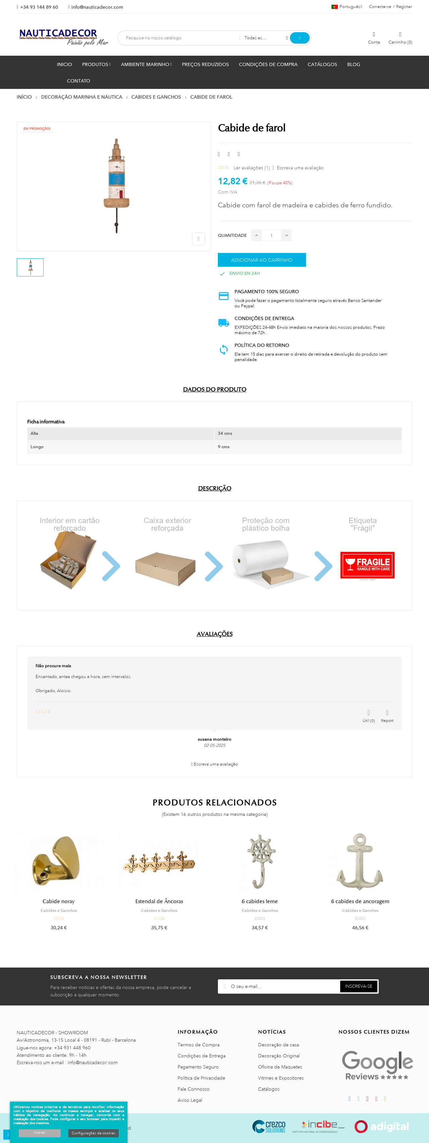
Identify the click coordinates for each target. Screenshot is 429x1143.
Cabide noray (64, 901)
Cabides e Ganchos (64, 910)
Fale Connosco (194, 1089)
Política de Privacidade (201, 1078)
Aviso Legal (190, 1100)
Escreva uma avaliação (300, 168)
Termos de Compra (199, 1045)
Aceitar (40, 1132)
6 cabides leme (265, 901)
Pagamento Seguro (198, 1067)
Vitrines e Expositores (281, 1078)
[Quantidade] (271, 235)
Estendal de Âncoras (164, 901)
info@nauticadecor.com (97, 7)
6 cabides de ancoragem (365, 901)
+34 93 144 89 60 (39, 7)
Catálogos (269, 1089)
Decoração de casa (278, 1045)
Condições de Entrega (202, 1056)
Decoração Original (279, 1056)
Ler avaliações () (252, 168)
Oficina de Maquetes (280, 1067)
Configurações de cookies (93, 1133)
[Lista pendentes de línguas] (346, 6)
